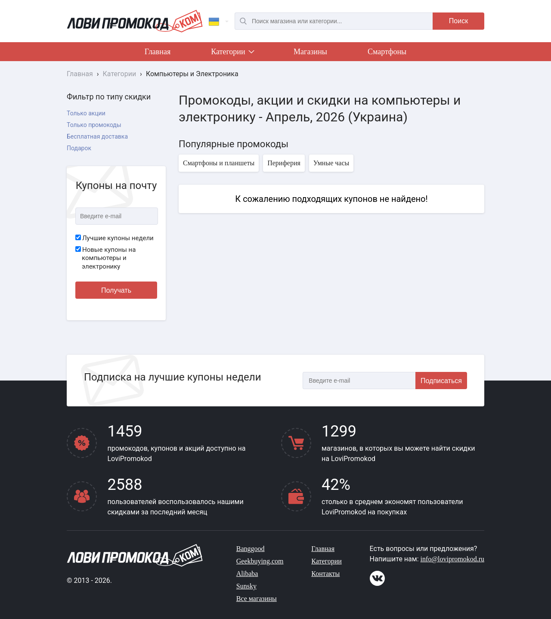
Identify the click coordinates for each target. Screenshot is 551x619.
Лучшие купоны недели (114, 238)
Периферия (283, 163)
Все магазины (256, 598)
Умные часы (331, 163)
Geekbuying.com (260, 561)
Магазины (310, 51)
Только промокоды (94, 124)
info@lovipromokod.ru (453, 559)
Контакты (325, 573)
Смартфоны (387, 51)
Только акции (86, 113)
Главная (157, 51)
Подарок (79, 148)
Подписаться (441, 380)
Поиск (458, 21)
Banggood (250, 548)
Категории (232, 53)
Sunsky (246, 586)
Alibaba (247, 573)
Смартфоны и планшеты (218, 163)
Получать (116, 290)
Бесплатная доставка (97, 136)
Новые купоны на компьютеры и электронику (105, 258)
